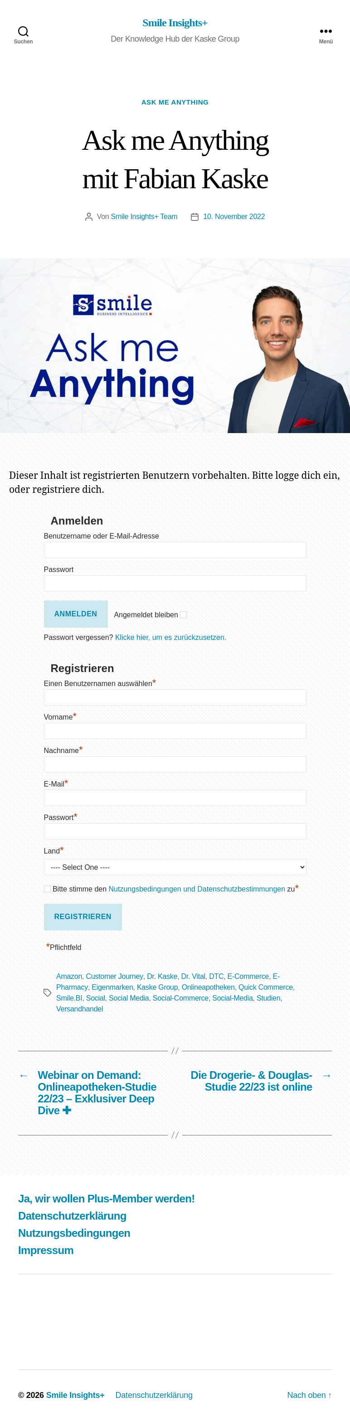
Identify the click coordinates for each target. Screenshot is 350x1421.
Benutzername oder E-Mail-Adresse (101, 536)
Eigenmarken (112, 987)
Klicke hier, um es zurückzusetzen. (170, 637)
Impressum (45, 1250)
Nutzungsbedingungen (74, 1233)
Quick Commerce (265, 987)
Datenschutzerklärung (72, 1216)
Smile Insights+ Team (144, 216)
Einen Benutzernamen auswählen (100, 683)
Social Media (129, 998)
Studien (268, 998)
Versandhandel (79, 1009)
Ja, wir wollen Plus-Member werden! (106, 1198)
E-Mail (56, 784)
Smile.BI (69, 998)
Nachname (63, 750)
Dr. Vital (193, 976)
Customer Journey (114, 976)
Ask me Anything (175, 102)
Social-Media (232, 998)
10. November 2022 (234, 216)
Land (54, 851)
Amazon (69, 976)
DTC (216, 976)
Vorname (60, 717)
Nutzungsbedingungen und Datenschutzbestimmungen (197, 889)
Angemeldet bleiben (146, 615)
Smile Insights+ (174, 23)
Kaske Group (157, 987)
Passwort (59, 569)
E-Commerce (248, 976)
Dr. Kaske (162, 976)
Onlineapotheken (208, 987)
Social (95, 998)
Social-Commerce (181, 998)
